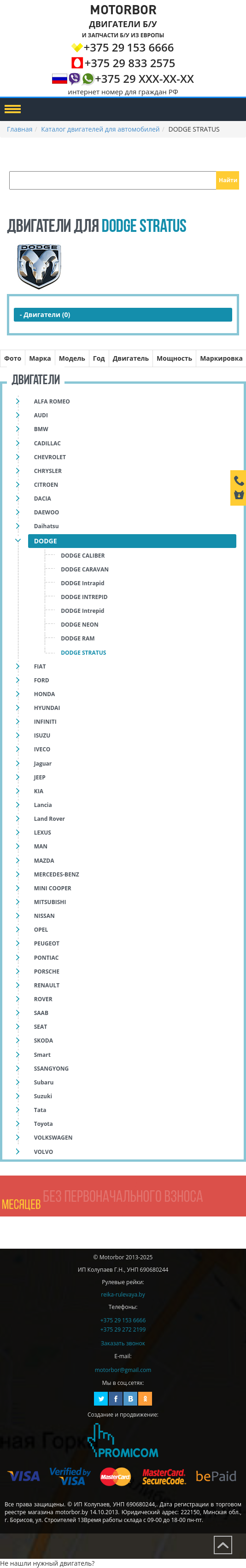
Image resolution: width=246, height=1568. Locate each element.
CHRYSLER (48, 471)
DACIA (42, 498)
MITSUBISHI (50, 902)
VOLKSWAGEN (53, 1137)
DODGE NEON (80, 624)
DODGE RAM (77, 638)
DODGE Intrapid (82, 583)
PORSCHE (46, 971)
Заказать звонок (123, 1343)
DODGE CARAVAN (85, 569)
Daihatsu (46, 526)
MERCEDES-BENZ (56, 874)
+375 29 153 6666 (123, 1320)
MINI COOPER (52, 888)
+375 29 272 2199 (123, 1329)
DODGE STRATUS (83, 653)
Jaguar (43, 763)
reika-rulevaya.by (123, 1294)
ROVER (43, 999)
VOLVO (43, 1152)
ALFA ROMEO (52, 401)
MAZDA (44, 861)
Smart (42, 1055)
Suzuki (43, 1096)
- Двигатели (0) (45, 314)
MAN (40, 846)
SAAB (41, 1013)
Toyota (43, 1124)
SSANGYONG (51, 1068)
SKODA (43, 1040)
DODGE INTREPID (84, 597)
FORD (41, 680)
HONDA (44, 694)
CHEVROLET (50, 457)
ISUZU (42, 735)
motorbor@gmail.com (123, 1370)
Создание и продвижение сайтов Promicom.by (123, 1440)
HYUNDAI (47, 708)
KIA (38, 791)
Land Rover (49, 819)
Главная (20, 129)
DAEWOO (46, 512)
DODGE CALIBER (83, 555)
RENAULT (46, 985)
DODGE (45, 540)
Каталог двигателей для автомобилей (100, 129)
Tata (40, 1110)
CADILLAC (47, 443)
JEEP (40, 777)
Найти (228, 180)
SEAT (40, 1027)
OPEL (41, 930)
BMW (41, 429)
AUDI (41, 415)
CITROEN (46, 485)
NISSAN (44, 916)
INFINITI (45, 722)
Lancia (43, 805)
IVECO (42, 749)
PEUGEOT (46, 943)
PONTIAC (46, 958)
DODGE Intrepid (82, 611)
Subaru (44, 1082)
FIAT (40, 666)
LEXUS (42, 832)
